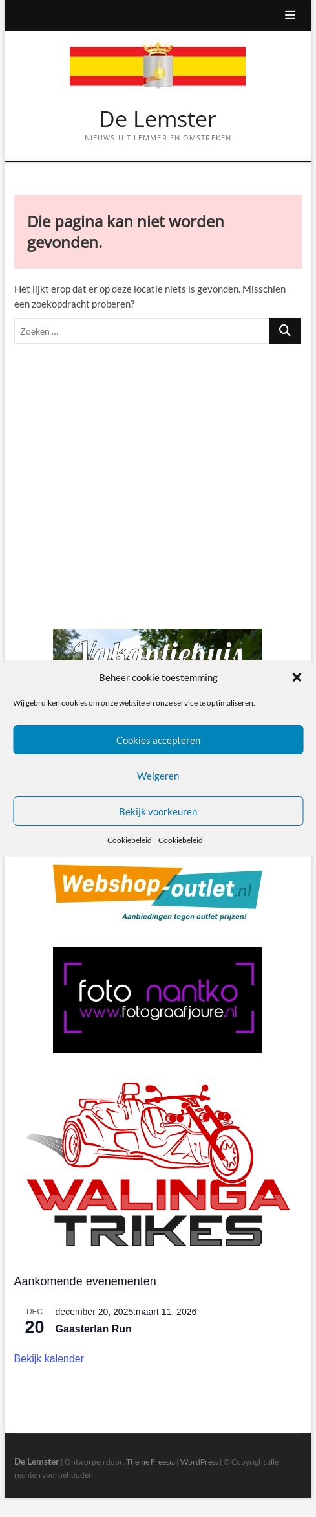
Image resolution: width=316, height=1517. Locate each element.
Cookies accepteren (158, 740)
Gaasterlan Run (94, 1328)
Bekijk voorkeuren (158, 811)
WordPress (199, 1461)
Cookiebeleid (129, 841)
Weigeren (158, 775)
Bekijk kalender (49, 1358)
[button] (296, 677)
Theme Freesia (150, 1461)
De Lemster (157, 119)
